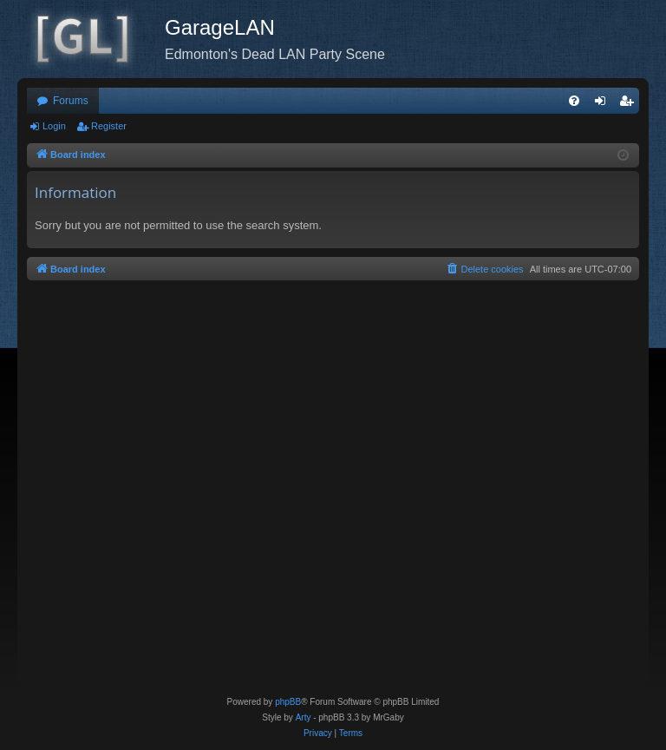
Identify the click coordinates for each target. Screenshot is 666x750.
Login (54, 126)
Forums (70, 101)
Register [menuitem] (630, 104)
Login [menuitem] (604, 104)
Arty (303, 717)
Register (109, 126)
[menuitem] (574, 101)
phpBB (288, 702)
